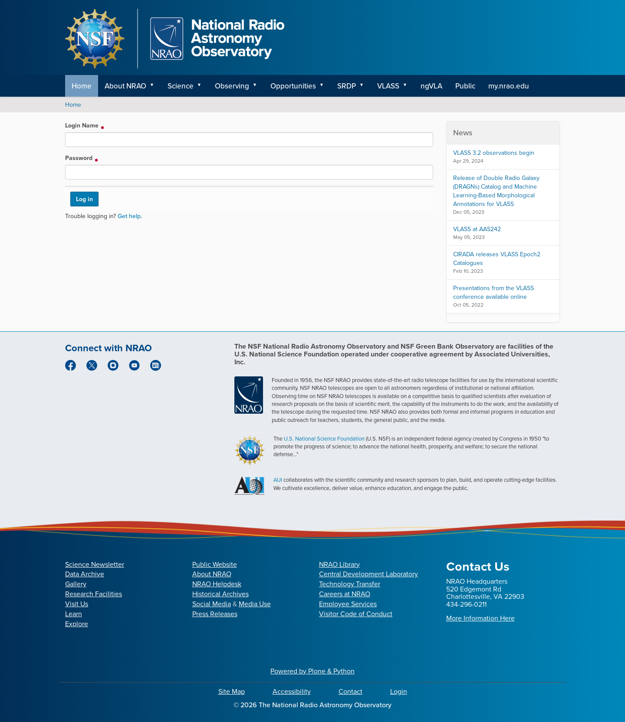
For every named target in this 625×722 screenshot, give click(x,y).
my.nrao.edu (508, 86)
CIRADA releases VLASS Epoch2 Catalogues (496, 259)
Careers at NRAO (344, 594)
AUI (277, 480)
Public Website (214, 564)
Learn (73, 614)
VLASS (388, 86)
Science (181, 86)
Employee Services (348, 604)
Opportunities (293, 86)
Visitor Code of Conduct (355, 614)
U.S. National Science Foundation (324, 439)
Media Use (255, 604)
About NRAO (125, 86)
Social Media (211, 604)
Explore (76, 624)
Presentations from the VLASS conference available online (493, 292)
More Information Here (480, 618)
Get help (129, 216)
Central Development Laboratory (368, 574)
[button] (155, 86)
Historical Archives (220, 594)
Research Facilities (93, 594)
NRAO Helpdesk (216, 584)
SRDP (346, 86)
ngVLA (431, 86)
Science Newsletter (94, 564)
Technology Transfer (349, 584)
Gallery (75, 584)
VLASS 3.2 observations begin (493, 152)
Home (82, 86)
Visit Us (76, 604)
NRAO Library (339, 564)
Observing (232, 86)
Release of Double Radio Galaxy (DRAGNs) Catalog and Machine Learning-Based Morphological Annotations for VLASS (496, 191)
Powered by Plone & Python (312, 671)
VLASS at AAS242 (477, 229)
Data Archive (84, 574)
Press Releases (214, 614)
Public (465, 86)
